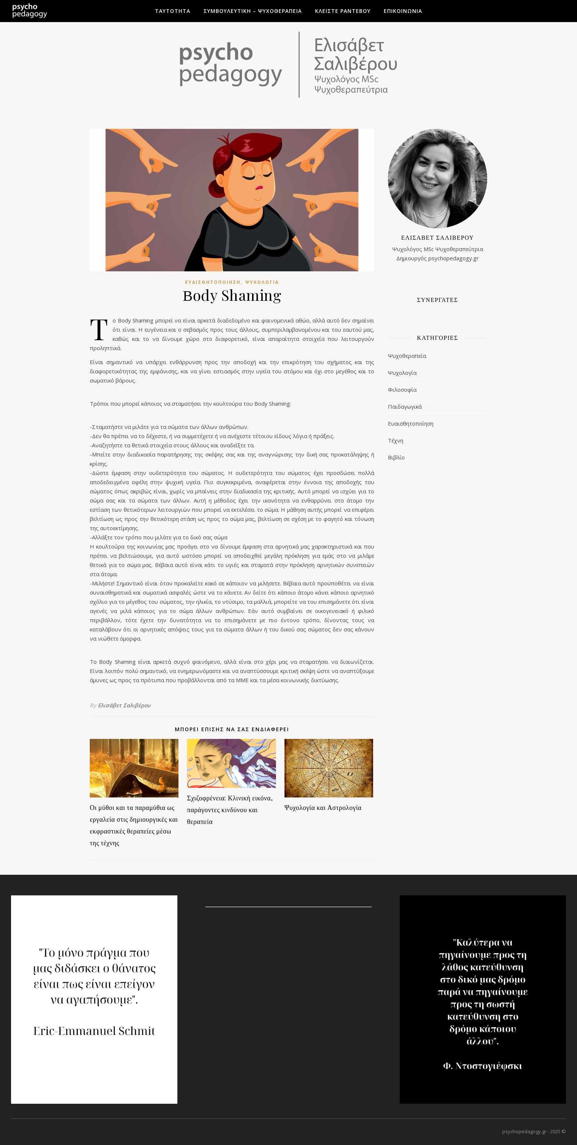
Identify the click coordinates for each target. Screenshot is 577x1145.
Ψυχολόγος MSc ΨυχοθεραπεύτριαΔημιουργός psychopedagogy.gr (437, 247)
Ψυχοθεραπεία (407, 355)
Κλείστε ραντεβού (343, 10)
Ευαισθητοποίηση (213, 282)
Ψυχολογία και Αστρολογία (323, 807)
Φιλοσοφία (402, 389)
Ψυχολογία (262, 282)
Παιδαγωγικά (405, 406)
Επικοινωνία (403, 10)
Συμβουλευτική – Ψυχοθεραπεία (252, 10)
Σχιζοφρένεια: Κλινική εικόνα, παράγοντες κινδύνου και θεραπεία (230, 809)
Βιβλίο (396, 457)
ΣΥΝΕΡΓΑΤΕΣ (437, 299)
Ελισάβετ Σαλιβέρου (124, 705)
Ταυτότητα (172, 10)
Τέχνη (395, 440)
